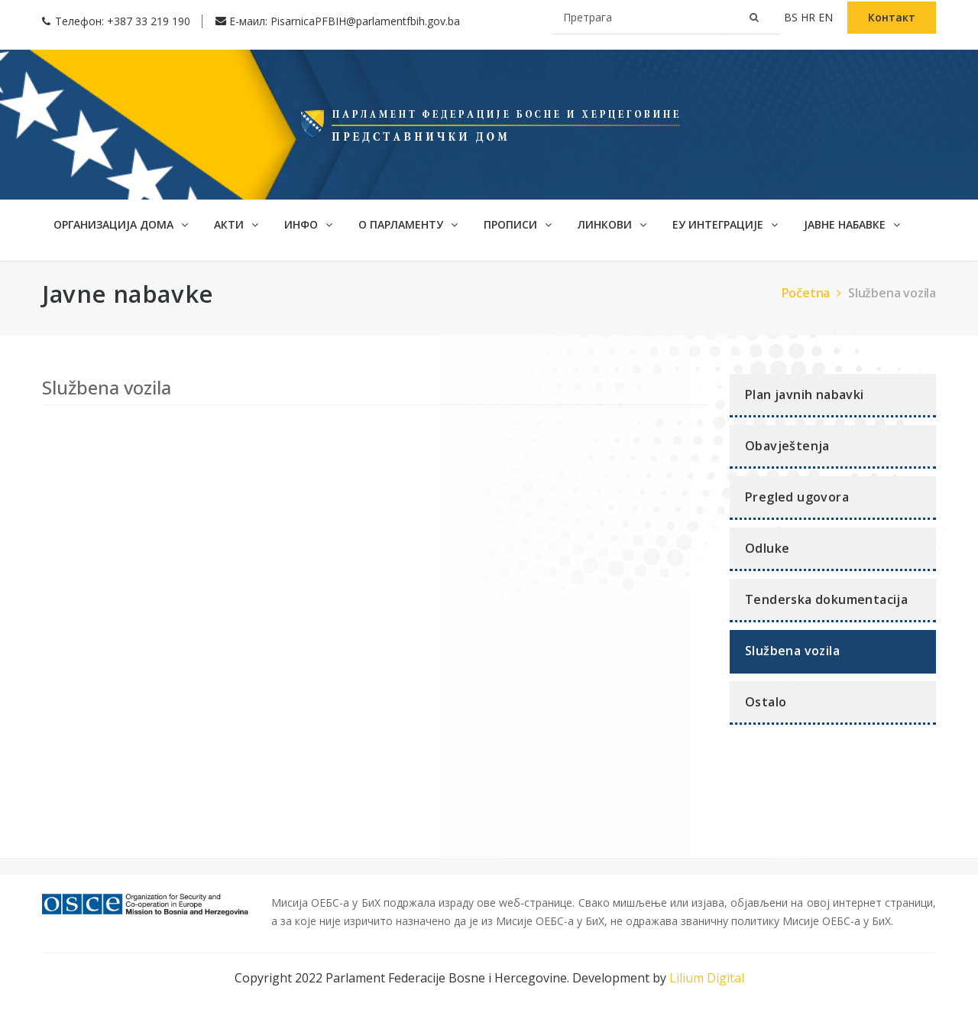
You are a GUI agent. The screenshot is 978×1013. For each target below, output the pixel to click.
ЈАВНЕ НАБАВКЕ (852, 224)
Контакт (891, 17)
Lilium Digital (706, 977)
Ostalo (765, 701)
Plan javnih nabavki (804, 394)
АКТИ (236, 224)
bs (792, 17)
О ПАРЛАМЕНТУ (408, 224)
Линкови (612, 224)
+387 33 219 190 (148, 21)
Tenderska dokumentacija (826, 599)
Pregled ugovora (797, 497)
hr (809, 17)
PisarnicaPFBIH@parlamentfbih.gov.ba (365, 21)
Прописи (518, 224)
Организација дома (120, 224)
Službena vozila (892, 292)
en (827, 17)
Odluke (767, 548)
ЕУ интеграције (725, 224)
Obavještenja (787, 445)
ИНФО (308, 224)
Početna (813, 292)
